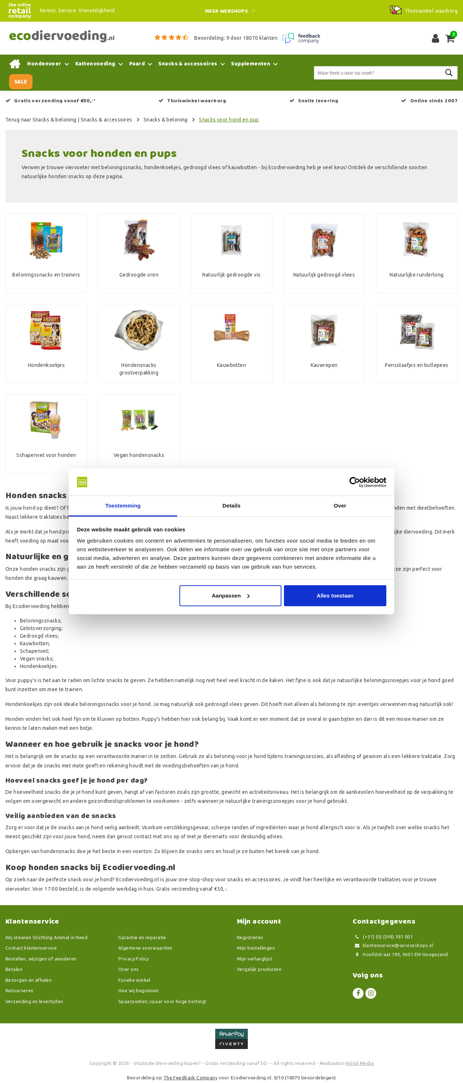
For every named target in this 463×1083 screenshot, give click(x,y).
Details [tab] (231, 506)
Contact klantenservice (31, 947)
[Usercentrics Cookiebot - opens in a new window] (354, 482)
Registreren (250, 937)
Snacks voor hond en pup (229, 120)
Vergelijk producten (259, 969)
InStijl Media (360, 1063)
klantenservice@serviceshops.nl (393, 945)
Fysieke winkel (134, 980)
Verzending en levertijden (34, 1001)
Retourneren (19, 990)
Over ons (128, 969)
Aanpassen (231, 595)
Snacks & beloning (166, 120)
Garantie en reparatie (142, 937)
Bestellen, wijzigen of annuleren (40, 958)
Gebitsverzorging (40, 628)
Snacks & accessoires (106, 120)
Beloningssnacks (40, 621)
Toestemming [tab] (123, 506)
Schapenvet (34, 651)
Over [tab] (340, 506)
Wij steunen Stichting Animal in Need (46, 937)
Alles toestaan (335, 595)
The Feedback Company (190, 1077)
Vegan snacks (36, 659)
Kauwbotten (34, 643)
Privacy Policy (133, 958)
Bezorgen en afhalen (28, 980)
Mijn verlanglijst (254, 958)
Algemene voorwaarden (145, 947)
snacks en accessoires (254, 879)
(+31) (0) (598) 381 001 (383, 936)
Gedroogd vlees (39, 636)
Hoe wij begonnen (138, 990)
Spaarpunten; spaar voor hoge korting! (162, 1001)
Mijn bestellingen (256, 947)
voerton (142, 851)
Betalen (13, 969)
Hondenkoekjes (38, 666)
